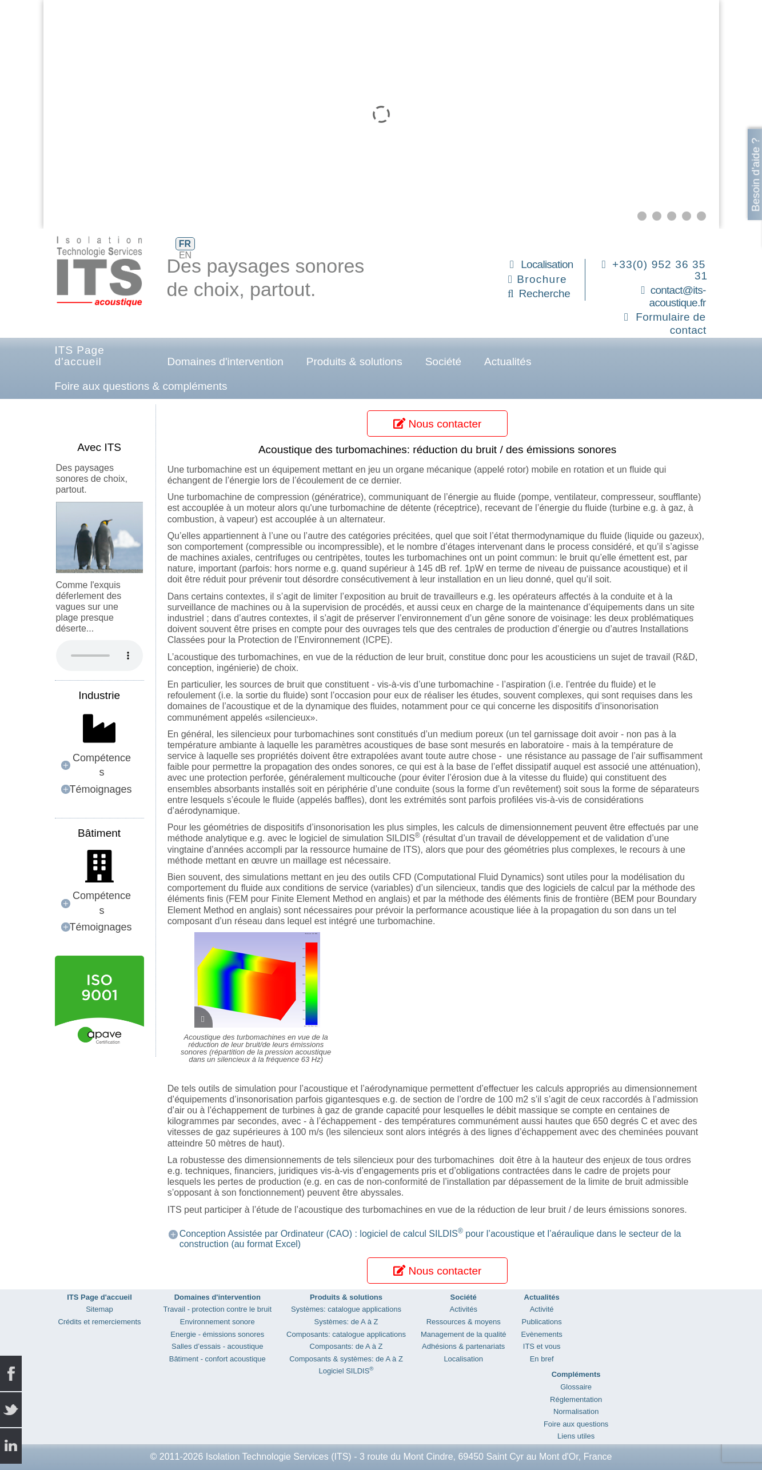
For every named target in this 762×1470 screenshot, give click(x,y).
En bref (542, 1359)
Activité (542, 1309)
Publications (542, 1321)
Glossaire (576, 1387)
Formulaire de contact (671, 323)
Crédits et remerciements (99, 1321)
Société (443, 361)
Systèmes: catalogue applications (346, 1309)
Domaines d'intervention (225, 361)
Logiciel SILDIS (345, 1371)
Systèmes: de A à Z (346, 1321)
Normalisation (576, 1411)
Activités (463, 1309)
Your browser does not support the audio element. (99, 655)
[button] (642, 216)
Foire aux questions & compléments (141, 386)
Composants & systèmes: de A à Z (346, 1359)
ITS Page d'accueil (80, 356)
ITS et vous (542, 1346)
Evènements (541, 1334)
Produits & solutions (354, 361)
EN (185, 255)
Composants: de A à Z (346, 1346)
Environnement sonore (217, 1321)
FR (185, 244)
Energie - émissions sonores (217, 1334)
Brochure (542, 279)
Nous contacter (437, 424)
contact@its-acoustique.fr (677, 296)
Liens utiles (576, 1436)
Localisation (547, 264)
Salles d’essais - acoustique (217, 1346)
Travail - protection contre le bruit (217, 1309)
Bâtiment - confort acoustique (217, 1359)
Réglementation (576, 1399)
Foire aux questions (576, 1424)
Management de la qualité (463, 1334)
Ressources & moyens (463, 1321)
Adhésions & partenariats (463, 1346)
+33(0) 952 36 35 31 (660, 270)
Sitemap (99, 1309)
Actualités (507, 361)
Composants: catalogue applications (346, 1334)
